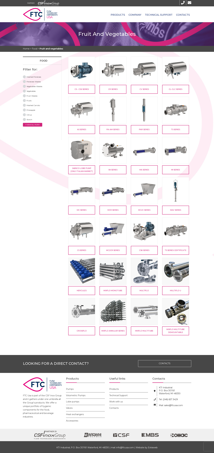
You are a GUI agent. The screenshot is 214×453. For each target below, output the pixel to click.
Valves (69, 408)
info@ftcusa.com (125, 447)
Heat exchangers (75, 414)
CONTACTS (164, 363)
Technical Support (158, 14)
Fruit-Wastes (30, 95)
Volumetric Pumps (75, 395)
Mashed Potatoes (32, 76)
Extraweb (153, 447)
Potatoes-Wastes (32, 81)
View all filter (33, 125)
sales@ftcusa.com (173, 405)
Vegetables (29, 91)
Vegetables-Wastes (32, 86)
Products (118, 14)
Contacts (183, 14)
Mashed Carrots (31, 105)
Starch (27, 119)
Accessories (72, 420)
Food (43, 60)
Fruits (27, 100)
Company (134, 14)
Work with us (116, 401)
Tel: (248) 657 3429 (168, 399)
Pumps (70, 389)
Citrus (27, 114)
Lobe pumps (72, 401)
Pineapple (29, 110)
